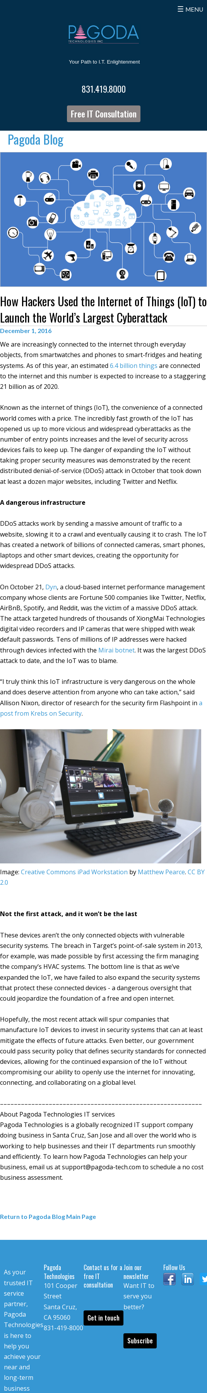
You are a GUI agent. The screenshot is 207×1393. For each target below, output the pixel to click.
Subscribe (140, 1340)
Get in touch (103, 1317)
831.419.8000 (104, 89)
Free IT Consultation (104, 113)
